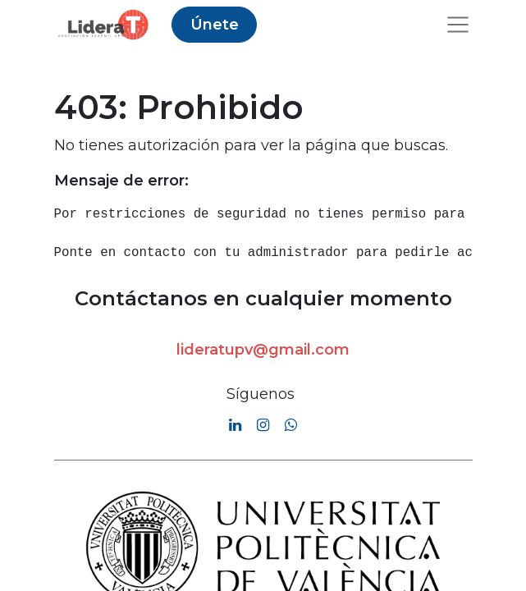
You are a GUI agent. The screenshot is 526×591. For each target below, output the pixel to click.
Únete (214, 25)
